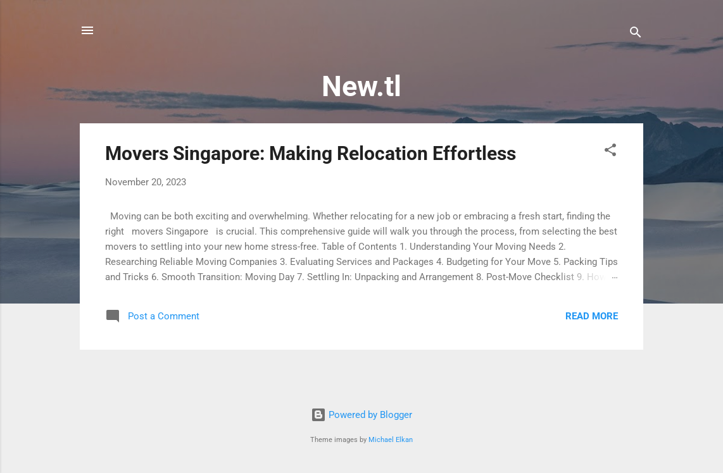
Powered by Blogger (361, 415)
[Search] (635, 34)
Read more (591, 316)
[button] (610, 152)
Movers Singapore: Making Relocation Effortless (310, 153)
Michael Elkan (390, 440)
